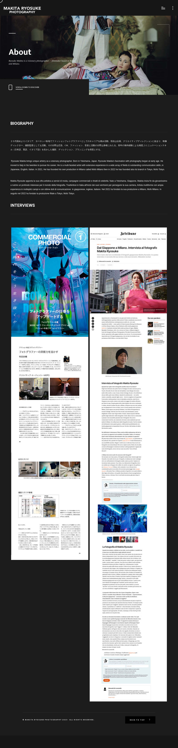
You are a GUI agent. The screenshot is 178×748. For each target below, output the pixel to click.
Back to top (140, 720)
